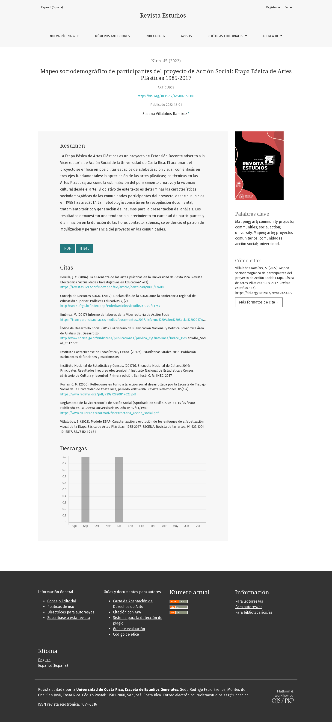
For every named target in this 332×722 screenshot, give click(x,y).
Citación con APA (127, 612)
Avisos (186, 36)
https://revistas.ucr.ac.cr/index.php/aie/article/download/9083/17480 (112, 287)
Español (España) (55, 7)
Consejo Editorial (61, 601)
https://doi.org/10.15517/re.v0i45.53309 (166, 96)
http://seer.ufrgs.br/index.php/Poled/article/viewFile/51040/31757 (110, 306)
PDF (67, 248)
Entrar (288, 7)
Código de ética (126, 634)
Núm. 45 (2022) (166, 61)
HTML (84, 248)
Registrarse (273, 7)
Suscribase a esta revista (68, 618)
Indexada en (155, 36)
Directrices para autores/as (70, 612)
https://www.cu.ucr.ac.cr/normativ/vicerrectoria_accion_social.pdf (109, 413)
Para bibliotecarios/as (254, 612)
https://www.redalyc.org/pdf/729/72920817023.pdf (98, 394)
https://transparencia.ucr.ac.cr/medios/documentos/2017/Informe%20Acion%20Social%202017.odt (133, 320)
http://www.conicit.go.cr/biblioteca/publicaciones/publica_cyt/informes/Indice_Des (123, 338)
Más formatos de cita (257, 302)
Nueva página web (64, 36)
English (44, 660)
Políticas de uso (60, 606)
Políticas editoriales (226, 36)
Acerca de (271, 36)
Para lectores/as (249, 601)
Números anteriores (112, 36)
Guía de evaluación (129, 629)
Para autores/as (248, 607)
